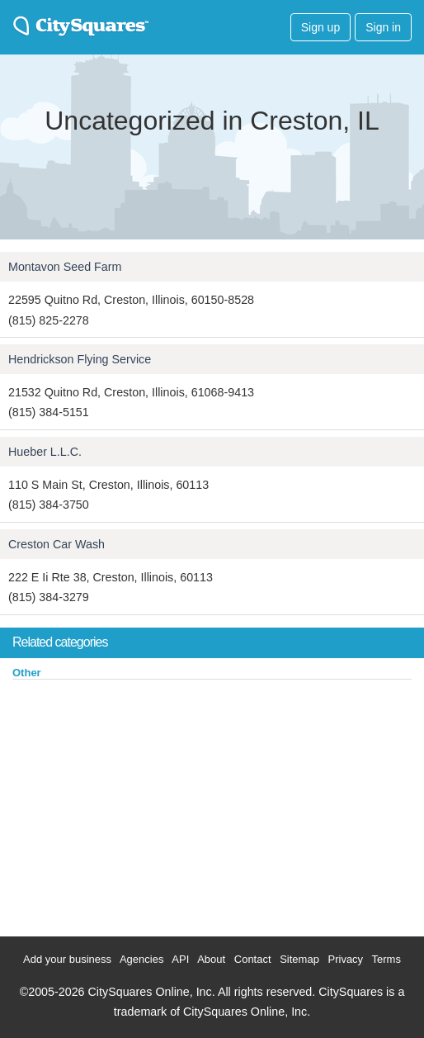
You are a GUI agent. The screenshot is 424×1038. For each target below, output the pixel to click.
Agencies (141, 959)
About (211, 959)
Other (26, 672)
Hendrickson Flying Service (79, 359)
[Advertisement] (123, 804)
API (180, 959)
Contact (252, 959)
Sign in (383, 27)
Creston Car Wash (56, 544)
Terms (386, 959)
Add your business (67, 959)
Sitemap (299, 959)
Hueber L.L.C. (45, 451)
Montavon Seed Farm (64, 266)
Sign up (320, 27)
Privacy (346, 959)
